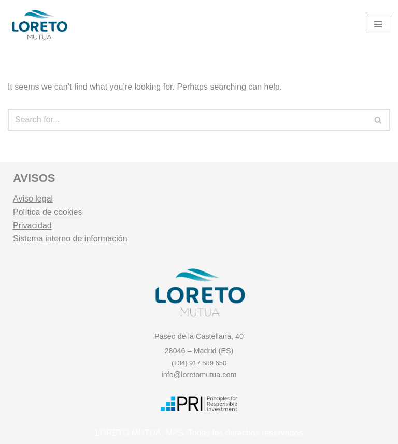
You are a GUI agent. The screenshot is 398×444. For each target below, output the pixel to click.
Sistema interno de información (70, 238)
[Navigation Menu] (378, 24)
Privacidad (32, 225)
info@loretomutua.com (199, 374)
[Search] (187, 120)
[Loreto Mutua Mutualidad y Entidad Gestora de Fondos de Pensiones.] (39, 24)
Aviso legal (33, 198)
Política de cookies (47, 212)
